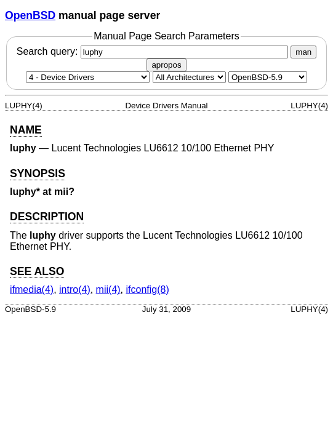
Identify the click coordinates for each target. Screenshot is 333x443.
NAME (26, 130)
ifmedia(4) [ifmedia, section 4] (32, 289)
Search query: (154, 51)
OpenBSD (30, 15)
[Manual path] (267, 77)
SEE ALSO (37, 271)
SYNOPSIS (37, 173)
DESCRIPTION (47, 216)
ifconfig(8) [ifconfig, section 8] (147, 289)
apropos (166, 65)
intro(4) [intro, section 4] (74, 289)
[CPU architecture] (189, 77)
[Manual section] (88, 77)
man (303, 52)
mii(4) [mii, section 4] (108, 289)
